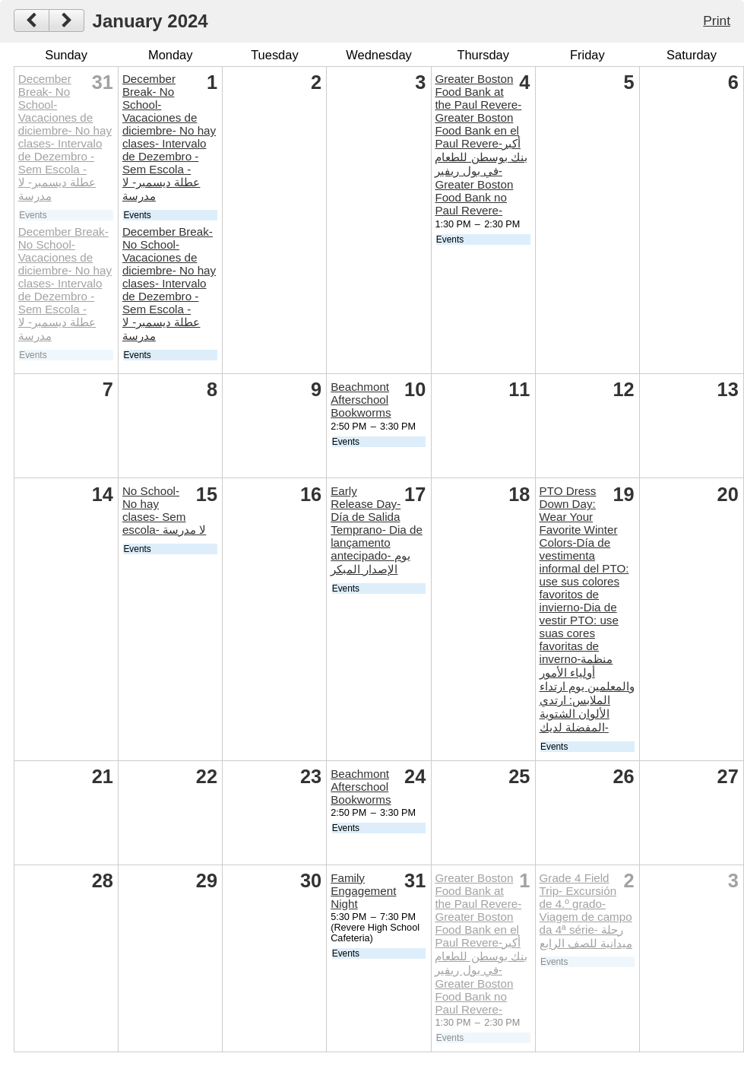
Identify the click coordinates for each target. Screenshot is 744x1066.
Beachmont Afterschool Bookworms (361, 399)
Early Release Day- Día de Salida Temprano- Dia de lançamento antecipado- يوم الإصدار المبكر (377, 530)
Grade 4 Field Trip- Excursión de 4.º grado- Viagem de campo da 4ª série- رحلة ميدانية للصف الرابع (586, 910)
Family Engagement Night (363, 890)
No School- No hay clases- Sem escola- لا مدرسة (164, 510)
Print (716, 20)
